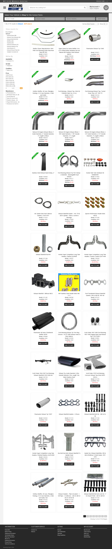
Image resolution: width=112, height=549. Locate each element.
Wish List (86, 533)
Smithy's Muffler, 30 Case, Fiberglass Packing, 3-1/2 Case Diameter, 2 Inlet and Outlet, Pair (43, 496)
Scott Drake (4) (10, 96)
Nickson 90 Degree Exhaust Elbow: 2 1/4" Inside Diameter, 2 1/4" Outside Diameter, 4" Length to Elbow (95, 134)
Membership (87, 537)
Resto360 (7, 530)
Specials (60, 533)
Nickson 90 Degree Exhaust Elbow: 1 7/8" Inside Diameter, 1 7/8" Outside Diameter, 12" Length (69, 134)
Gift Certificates (61, 531)
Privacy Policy (8, 542)
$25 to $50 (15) (9, 78)
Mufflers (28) (10, 41)
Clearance (9, 65)
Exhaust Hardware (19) (12, 44)
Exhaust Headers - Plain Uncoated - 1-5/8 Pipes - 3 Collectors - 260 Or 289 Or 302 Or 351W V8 (69, 496)
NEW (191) (9, 70)
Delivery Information (10, 540)
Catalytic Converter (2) (12, 52)
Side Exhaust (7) (11, 48)
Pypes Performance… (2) (12, 102)
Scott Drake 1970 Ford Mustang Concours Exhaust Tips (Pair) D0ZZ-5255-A (95, 375)
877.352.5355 (7, 1)
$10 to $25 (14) (9, 77)
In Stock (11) (10, 61)
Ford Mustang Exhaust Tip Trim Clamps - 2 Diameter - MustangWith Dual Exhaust (69, 175)
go (21, 88)
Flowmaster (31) (10, 93)
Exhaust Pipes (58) (11, 35)
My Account (87, 530)
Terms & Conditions (10, 544)
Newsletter (86, 535)
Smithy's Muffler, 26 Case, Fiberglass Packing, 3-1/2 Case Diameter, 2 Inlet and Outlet (43, 93)
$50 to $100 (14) (10, 80)
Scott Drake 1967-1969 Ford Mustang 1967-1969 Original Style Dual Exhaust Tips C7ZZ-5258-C (95, 334)
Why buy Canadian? (10, 537)
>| (105, 516)
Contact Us (15, 1)
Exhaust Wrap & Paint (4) (13, 50)
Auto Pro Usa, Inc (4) (12, 98)
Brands (59, 530)
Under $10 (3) (9, 75)
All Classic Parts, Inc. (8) (12, 94)
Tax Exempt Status (9, 535)
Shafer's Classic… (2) (12, 100)
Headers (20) (10, 42)
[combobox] (19, 18)
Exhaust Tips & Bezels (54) (13, 37)
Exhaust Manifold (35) (12, 39)
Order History (87, 531)
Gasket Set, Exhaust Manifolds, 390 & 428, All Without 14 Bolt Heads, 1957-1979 (95, 455)
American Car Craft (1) (12, 103)
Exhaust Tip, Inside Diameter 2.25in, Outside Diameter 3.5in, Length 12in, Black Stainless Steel (69, 375)
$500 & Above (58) (10, 86)
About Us (7, 538)
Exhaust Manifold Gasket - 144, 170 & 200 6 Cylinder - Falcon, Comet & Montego (69, 215)
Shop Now (101, 19)
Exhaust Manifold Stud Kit (43, 254)
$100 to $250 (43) (10, 82)
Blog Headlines (61, 535)
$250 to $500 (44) (10, 84)
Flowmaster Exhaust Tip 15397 (43, 414)
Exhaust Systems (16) (12, 46)
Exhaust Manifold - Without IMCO (43, 293)
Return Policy (8, 531)
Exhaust (20, 24)
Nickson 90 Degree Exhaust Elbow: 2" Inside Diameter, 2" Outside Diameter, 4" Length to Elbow (43, 134)
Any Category (9, 32)
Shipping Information (10, 533)
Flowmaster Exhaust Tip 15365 (95, 48)
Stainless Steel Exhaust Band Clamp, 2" (43, 173)
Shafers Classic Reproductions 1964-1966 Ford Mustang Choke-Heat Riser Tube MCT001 (43, 50)
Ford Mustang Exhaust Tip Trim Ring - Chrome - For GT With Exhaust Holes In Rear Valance (69, 334)
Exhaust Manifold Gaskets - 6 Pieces (69, 414)
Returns (33, 531)
